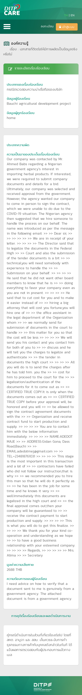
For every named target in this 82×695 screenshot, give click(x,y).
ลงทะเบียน (47, 26)
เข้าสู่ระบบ (66, 27)
